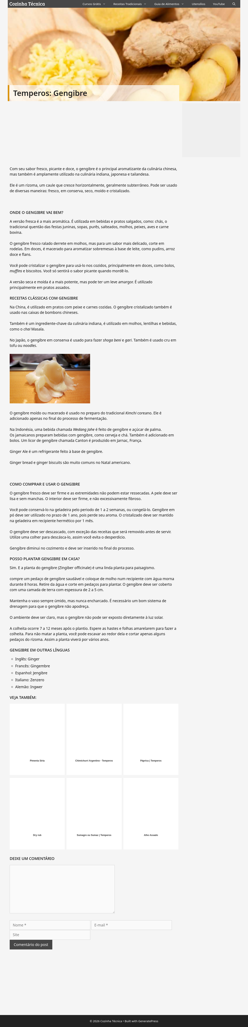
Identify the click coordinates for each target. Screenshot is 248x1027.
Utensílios (198, 4)
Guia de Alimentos (171, 4)
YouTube (219, 4)
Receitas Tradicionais (131, 4)
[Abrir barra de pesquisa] (234, 4)
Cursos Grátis (96, 4)
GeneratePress (148, 1021)
